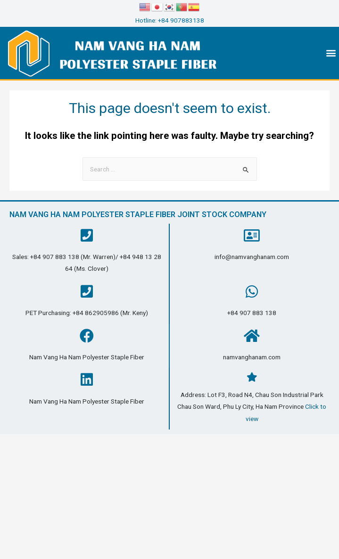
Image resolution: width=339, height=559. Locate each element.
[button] (331, 53)
